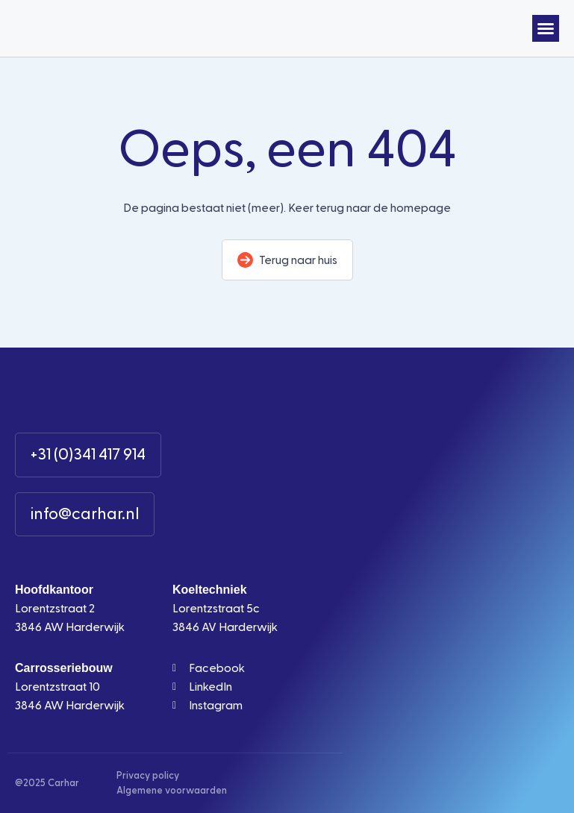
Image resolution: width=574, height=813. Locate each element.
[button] (545, 28)
